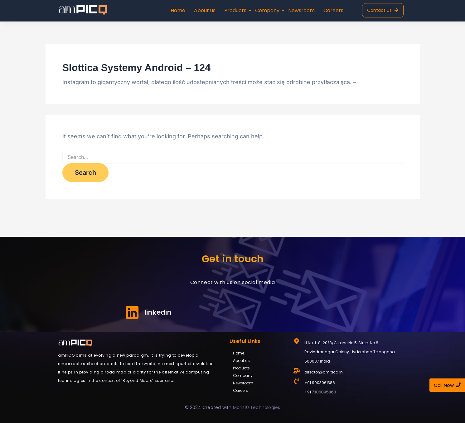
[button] (258, 368)
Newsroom (301, 10)
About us (205, 10)
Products (236, 10)
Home (178, 10)
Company (268, 10)
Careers (333, 10)
